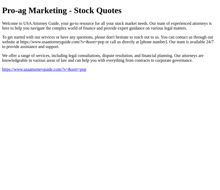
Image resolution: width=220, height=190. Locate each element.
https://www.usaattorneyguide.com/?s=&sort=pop (44, 69)
